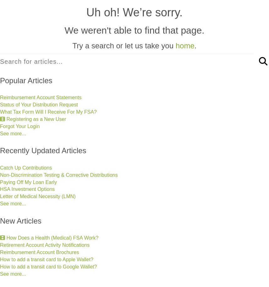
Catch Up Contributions (26, 168)
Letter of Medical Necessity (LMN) (38, 196)
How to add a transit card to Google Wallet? (48, 266)
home (184, 45)
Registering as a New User (33, 119)
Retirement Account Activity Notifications (44, 245)
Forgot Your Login (20, 126)
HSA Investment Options (27, 189)
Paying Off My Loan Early (28, 182)
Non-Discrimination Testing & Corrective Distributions (59, 175)
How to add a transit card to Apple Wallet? (46, 259)
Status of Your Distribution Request (39, 104)
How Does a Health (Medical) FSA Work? (49, 238)
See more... (13, 133)
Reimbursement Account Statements (41, 97)
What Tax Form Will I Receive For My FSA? (48, 112)
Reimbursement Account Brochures (39, 252)
